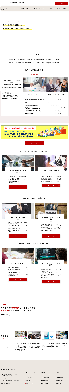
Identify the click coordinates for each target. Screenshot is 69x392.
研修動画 (35, 8)
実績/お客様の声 (44, 383)
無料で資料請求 (34, 143)
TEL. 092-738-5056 (5, 383)
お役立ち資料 (58, 8)
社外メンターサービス (10, 8)
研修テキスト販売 (29, 383)
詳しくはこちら (18, 187)
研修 (42, 372)
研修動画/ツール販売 (45, 375)
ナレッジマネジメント (43, 8)
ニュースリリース (4, 347)
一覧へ (2, 342)
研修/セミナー (29, 8)
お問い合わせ (62, 3)
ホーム (2, 8)
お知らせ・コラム (59, 380)
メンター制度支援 (20, 8)
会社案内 (3, 9)
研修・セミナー (29, 380)
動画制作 (52, 8)
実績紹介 (64, 8)
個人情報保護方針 (59, 377)
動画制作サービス (45, 380)
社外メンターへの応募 (30, 375)
